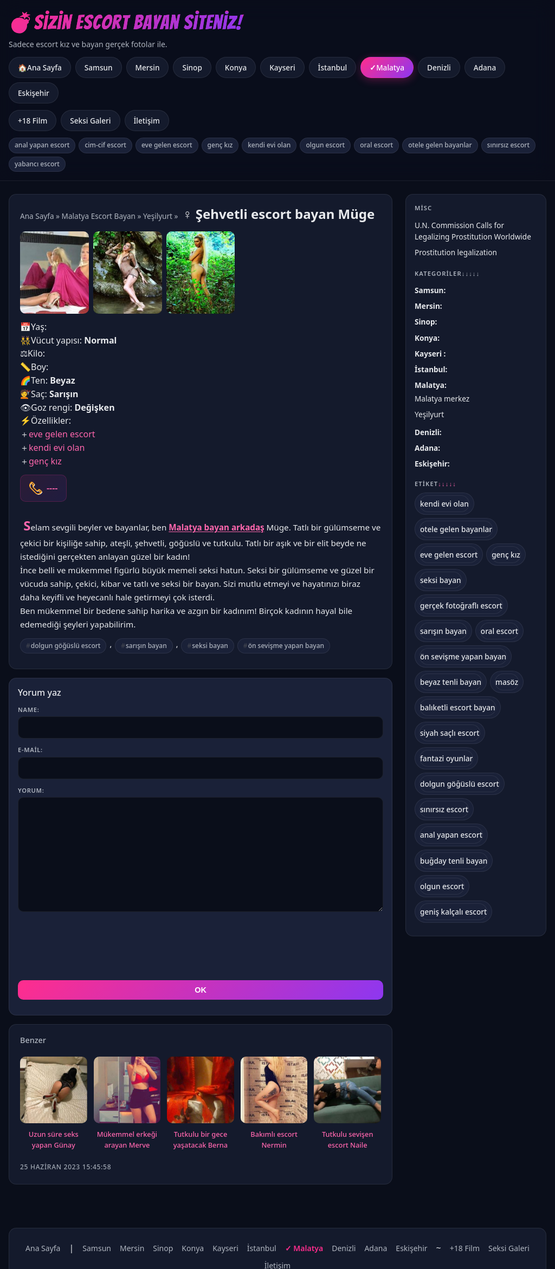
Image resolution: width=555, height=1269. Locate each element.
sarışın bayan (146, 645)
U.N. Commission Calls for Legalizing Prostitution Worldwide (473, 231)
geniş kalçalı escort (453, 912)
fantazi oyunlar (446, 758)
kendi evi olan (269, 145)
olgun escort (325, 145)
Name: (28, 709)
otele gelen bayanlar (440, 145)
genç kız (220, 145)
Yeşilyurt (157, 216)
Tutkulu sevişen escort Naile (347, 1139)
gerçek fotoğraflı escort (461, 605)
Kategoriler (447, 273)
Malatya (390, 67)
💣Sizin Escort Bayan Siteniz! (125, 22)
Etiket (435, 484)
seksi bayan (210, 645)
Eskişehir (33, 93)
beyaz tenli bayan (450, 682)
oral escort (376, 145)
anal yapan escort (42, 145)
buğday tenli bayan (453, 861)
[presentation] (100, 946)
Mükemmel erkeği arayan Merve (127, 1139)
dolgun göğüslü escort (66, 645)
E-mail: (30, 750)
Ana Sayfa (37, 216)
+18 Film (32, 120)
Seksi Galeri (90, 120)
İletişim (147, 120)
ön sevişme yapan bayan (286, 645)
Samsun (99, 67)
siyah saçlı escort (450, 733)
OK (200, 990)
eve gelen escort (166, 145)
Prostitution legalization (456, 252)
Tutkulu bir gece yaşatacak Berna (200, 1139)
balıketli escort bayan (457, 707)
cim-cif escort (105, 145)
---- (52, 488)
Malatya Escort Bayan (98, 216)
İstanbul (332, 67)
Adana (485, 67)
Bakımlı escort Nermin (274, 1139)
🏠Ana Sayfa (40, 67)
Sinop (192, 67)
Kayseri (282, 67)
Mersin (147, 67)
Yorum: (31, 790)
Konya (236, 67)
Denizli (439, 67)
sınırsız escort (508, 145)
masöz (506, 682)
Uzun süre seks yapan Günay (54, 1139)
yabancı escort (37, 164)
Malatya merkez (442, 398)
